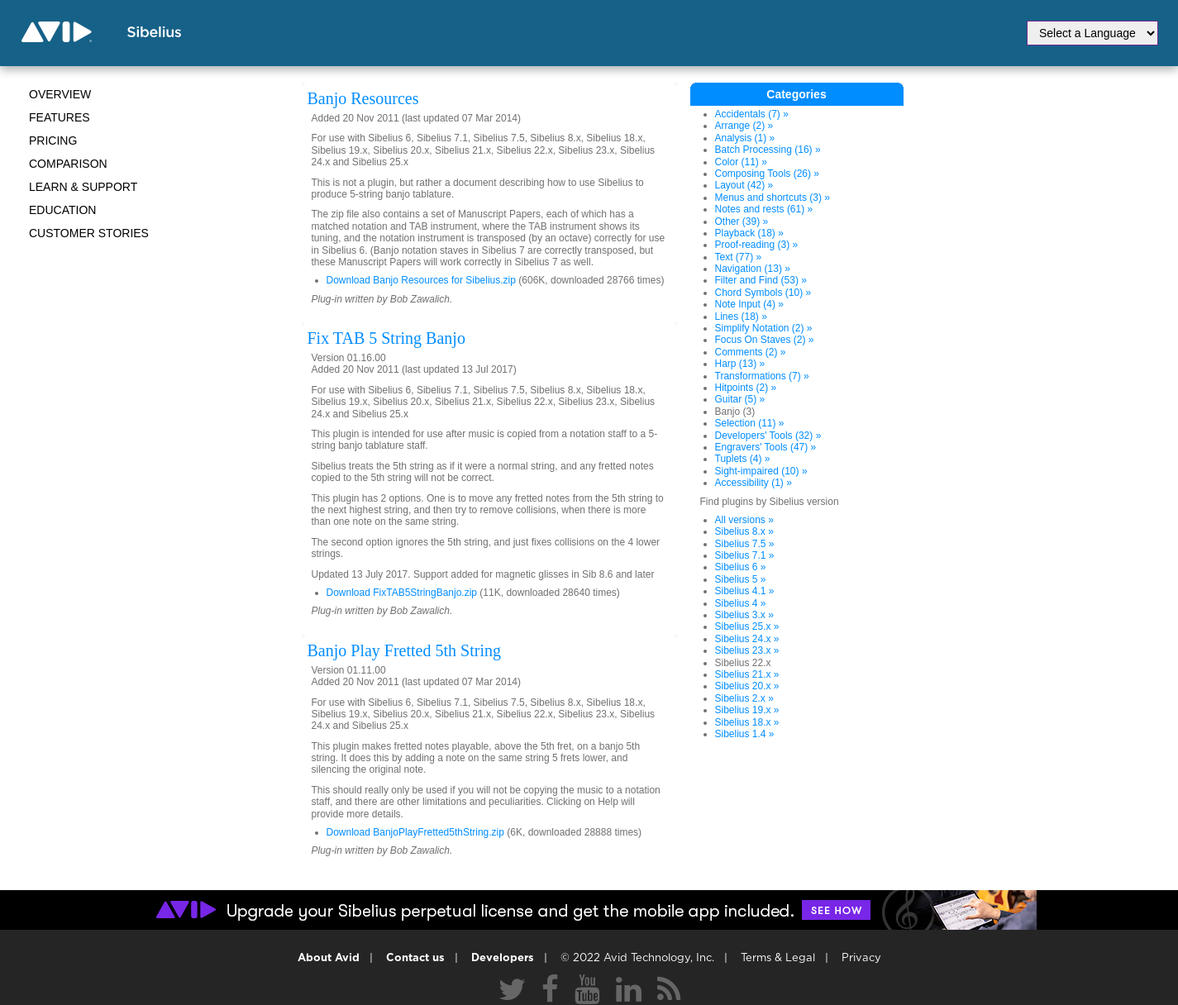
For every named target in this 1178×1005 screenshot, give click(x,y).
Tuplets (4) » (742, 458)
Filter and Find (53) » (761, 280)
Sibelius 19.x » (747, 710)
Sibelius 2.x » (744, 698)
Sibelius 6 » (740, 567)
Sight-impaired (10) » (761, 471)
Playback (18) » (749, 233)
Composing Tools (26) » (767, 173)
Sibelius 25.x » (747, 626)
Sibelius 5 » (740, 579)
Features (59, 117)
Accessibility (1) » (753, 482)
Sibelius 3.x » (744, 615)
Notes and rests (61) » (764, 209)
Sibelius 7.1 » (745, 555)
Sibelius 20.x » (747, 686)
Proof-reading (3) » (757, 244)
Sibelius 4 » (740, 603)
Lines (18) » (741, 316)
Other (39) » (742, 221)
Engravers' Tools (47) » (766, 447)
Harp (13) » (740, 363)
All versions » (744, 520)
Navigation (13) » (752, 268)
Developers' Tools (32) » (768, 435)
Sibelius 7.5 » (745, 544)
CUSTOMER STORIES (89, 233)
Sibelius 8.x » (744, 531)
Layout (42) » (744, 185)
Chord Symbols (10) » (763, 292)
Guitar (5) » (740, 399)
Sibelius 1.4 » (745, 734)
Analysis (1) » (745, 138)
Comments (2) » (750, 352)
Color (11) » (741, 162)
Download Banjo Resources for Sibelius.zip (421, 280)
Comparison (68, 163)
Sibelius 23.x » (747, 650)
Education (62, 210)
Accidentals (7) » (752, 114)
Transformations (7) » (762, 376)
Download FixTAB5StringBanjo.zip (402, 592)
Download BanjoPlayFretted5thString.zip (415, 832)
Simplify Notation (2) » (764, 328)
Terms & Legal (778, 958)
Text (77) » (738, 257)
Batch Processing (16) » (768, 149)
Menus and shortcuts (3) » (772, 197)
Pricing (53, 140)
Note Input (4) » (749, 304)
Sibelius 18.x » (747, 722)
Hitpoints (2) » (746, 387)
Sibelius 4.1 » (745, 591)
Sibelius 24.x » (747, 639)
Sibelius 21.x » (747, 674)
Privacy (861, 958)
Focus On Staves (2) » (764, 339)
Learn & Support (83, 186)
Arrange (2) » (744, 125)
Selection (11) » (750, 423)
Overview (60, 94)
